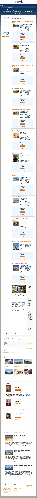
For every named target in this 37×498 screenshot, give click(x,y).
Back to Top (31, 333)
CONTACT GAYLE (17, 417)
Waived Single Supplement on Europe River (22, 22)
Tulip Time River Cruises (19, 196)
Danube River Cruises (18, 175)
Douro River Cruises (17, 88)
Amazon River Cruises (18, 44)
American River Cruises (28, 488)
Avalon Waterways (28, 26)
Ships (3, 24)
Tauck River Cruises (17, 490)
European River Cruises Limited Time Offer (22, 65)
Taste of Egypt (16, 131)
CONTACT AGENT (6, 36)
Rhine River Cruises (17, 153)
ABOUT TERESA (17, 405)
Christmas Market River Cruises (21, 109)
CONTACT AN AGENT (30, 343)
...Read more (8, 396)
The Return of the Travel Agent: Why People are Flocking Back (7, 491)
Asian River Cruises (28, 486)
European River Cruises (28, 485)
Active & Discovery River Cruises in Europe (22, 219)
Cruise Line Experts (5, 26)
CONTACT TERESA (18, 403)
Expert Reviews (5, 28)
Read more (17, 461)
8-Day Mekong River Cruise (19, 263)
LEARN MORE (22, 36)
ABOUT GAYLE (17, 419)
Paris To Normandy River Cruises (21, 241)
